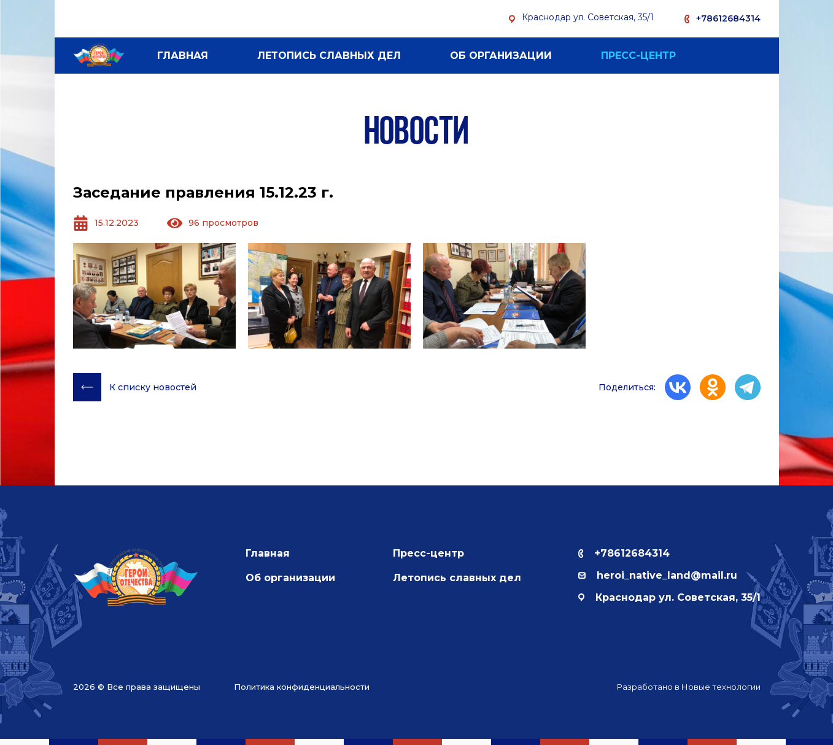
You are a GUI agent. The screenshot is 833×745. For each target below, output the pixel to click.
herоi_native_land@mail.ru (657, 575)
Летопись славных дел (329, 55)
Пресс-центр (638, 55)
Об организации (501, 55)
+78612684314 (728, 18)
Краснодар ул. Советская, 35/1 (669, 597)
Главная (182, 55)
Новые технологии (721, 687)
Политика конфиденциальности (302, 687)
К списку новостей (134, 387)
